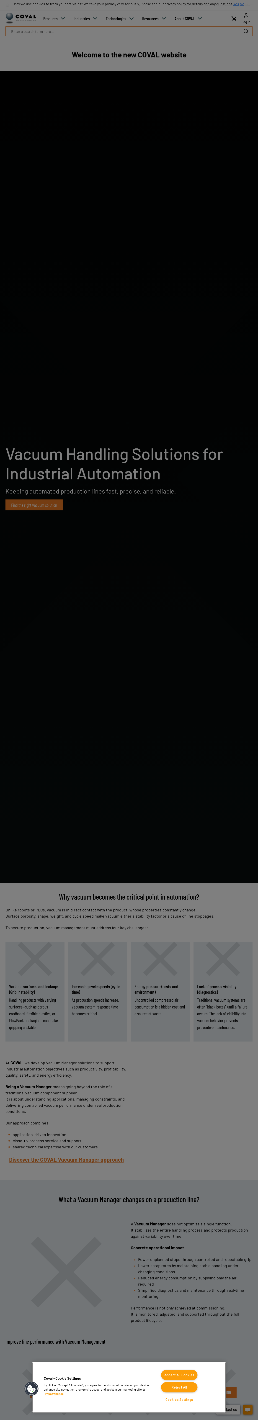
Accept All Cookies (179, 1375)
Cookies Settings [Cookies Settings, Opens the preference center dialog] (179, 1400)
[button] (31, 1388)
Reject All (179, 1387)
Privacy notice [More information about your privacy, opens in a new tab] (54, 1394)
